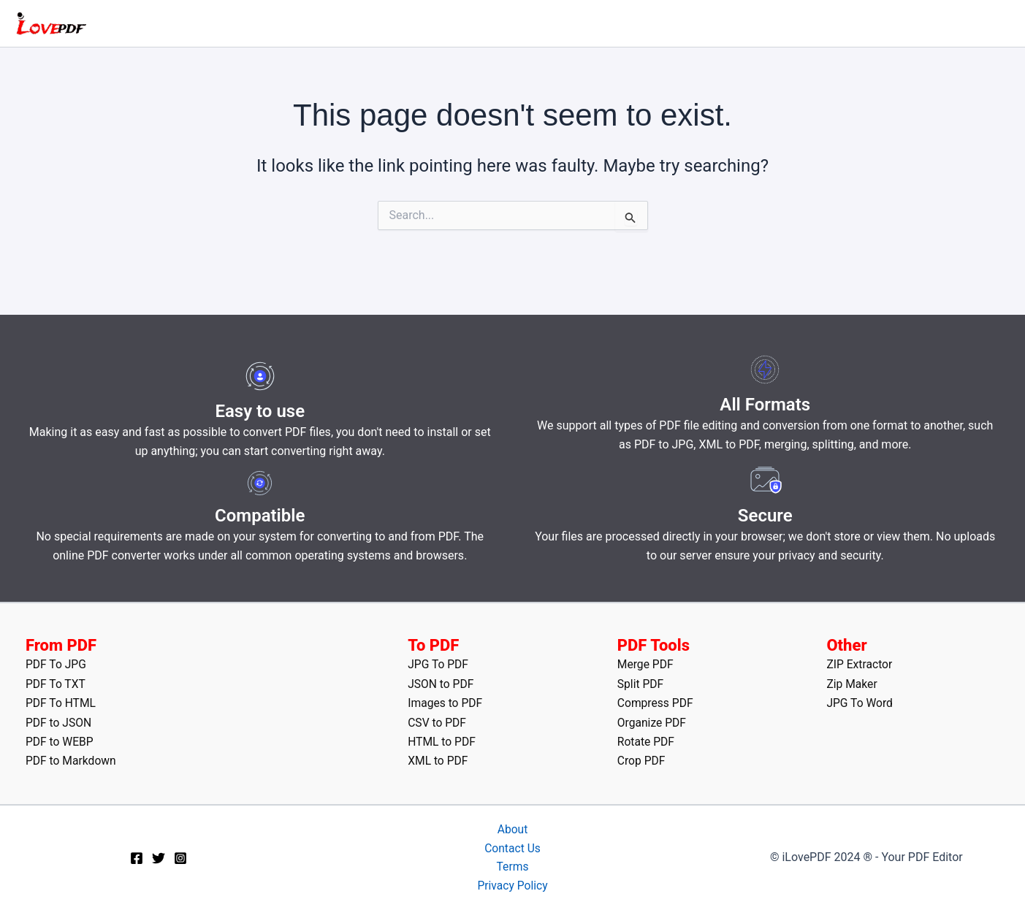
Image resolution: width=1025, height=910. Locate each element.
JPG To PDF (439, 663)
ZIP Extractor (859, 663)
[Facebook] (136, 857)
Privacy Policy (512, 885)
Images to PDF (446, 701)
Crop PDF (641, 759)
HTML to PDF (442, 740)
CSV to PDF (438, 721)
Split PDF (641, 682)
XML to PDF (438, 759)
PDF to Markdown (72, 759)
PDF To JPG (57, 663)
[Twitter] (158, 857)
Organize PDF (652, 721)
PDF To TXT (56, 682)
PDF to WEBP (60, 740)
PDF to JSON (59, 721)
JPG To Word (860, 701)
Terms (512, 866)
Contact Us (512, 847)
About (512, 828)
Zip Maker (852, 682)
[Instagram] (180, 857)
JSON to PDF (441, 682)
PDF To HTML (61, 701)
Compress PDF (656, 701)
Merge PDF (646, 663)
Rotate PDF (646, 740)
